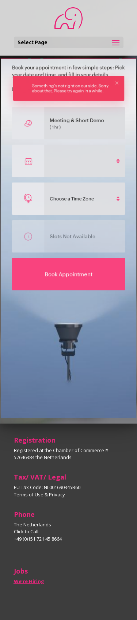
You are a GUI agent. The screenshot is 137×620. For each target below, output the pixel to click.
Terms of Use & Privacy (39, 494)
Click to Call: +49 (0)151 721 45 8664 (38, 535)
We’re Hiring (29, 581)
